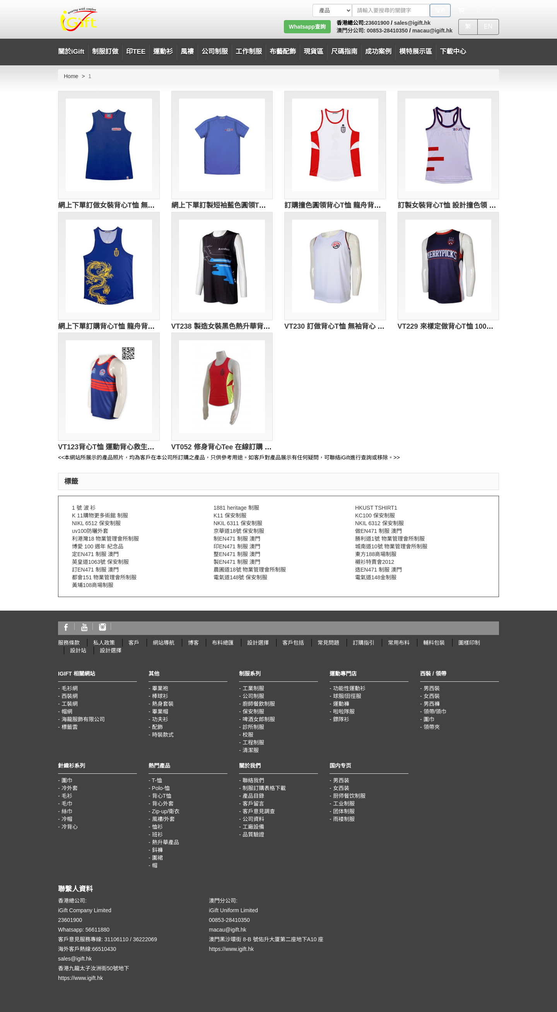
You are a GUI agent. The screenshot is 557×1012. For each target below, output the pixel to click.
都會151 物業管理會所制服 (104, 577)
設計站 (78, 650)
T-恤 (157, 780)
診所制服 (253, 727)
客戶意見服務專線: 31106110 (93, 939)
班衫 (157, 834)
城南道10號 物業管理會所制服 (391, 546)
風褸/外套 (163, 819)
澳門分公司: (351, 30)
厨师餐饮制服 (349, 796)
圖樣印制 (469, 643)
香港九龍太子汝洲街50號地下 (93, 968)
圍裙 (157, 858)
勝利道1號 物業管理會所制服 (390, 539)
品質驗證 (253, 834)
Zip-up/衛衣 (166, 811)
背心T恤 (162, 796)
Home (71, 76)
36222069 (145, 939)
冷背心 (70, 827)
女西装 (341, 788)
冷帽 (67, 819)
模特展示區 (415, 51)
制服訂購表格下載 (264, 788)
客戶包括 (293, 643)
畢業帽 (160, 711)
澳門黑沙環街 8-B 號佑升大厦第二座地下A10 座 (266, 939)
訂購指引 (363, 643)
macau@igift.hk (432, 30)
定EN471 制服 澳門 (95, 554)
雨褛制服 (344, 819)
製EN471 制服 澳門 (237, 562)
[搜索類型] (332, 10)
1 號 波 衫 (84, 508)
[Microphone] (478, 10)
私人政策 (104, 643)
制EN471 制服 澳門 (237, 539)
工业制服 (344, 803)
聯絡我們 (253, 780)
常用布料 (399, 643)
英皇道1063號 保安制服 (100, 562)
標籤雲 (70, 727)
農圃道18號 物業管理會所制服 (250, 570)
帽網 (67, 711)
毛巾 (67, 803)
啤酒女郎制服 (259, 719)
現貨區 (313, 51)
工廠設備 (253, 827)
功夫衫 (160, 719)
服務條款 (69, 643)
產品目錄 (253, 796)
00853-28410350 (386, 30)
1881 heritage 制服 (236, 508)
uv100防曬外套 (90, 531)
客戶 (133, 643)
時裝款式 (163, 735)
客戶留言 (253, 803)
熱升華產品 (165, 842)
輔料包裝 (434, 643)
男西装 (341, 780)
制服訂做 (105, 51)
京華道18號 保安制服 (239, 531)
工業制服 (253, 688)
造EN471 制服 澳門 (378, 570)
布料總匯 (223, 643)
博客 (193, 643)
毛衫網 (70, 688)
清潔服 (251, 750)
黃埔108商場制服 (92, 585)
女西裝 (432, 696)
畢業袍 (160, 688)
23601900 (377, 23)
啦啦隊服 (344, 711)
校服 (248, 735)
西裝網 (70, 696)
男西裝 (432, 688)
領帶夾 (432, 727)
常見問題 (328, 643)
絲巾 (67, 811)
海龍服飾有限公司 (83, 719)
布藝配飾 (283, 51)
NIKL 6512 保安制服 (96, 523)
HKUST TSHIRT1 (376, 508)
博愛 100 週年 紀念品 (97, 546)
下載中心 (453, 51)
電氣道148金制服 (375, 577)
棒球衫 (160, 696)
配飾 (157, 727)
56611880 (97, 930)
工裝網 (70, 704)
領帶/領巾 (435, 711)
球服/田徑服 (347, 696)
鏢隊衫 (341, 719)
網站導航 (163, 643)
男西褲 (432, 704)
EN (488, 26)
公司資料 (253, 819)
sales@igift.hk (412, 23)
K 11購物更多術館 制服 (100, 515)
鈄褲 (157, 850)
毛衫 (67, 796)
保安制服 (253, 711)
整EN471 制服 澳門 (237, 554)
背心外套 (163, 803)
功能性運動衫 (349, 688)
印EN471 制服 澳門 (237, 546)
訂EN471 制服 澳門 (95, 570)
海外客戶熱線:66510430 (87, 949)
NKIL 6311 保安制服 (238, 523)
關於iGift (71, 51)
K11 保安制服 (230, 515)
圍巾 (429, 719)
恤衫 (157, 827)
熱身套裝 (163, 704)
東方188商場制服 (375, 554)
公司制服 (253, 696)
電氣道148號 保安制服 (240, 577)
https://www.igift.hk (80, 978)
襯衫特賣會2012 (374, 562)
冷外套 (70, 788)
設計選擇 (258, 643)
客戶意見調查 (259, 811)
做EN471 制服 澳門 (378, 531)
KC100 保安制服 (375, 515)
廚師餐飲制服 (259, 704)
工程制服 (253, 742)
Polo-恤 (161, 788)
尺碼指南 (344, 51)
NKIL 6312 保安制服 (379, 523)
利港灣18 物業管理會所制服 (105, 539)
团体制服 (344, 811)
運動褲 (341, 704)
